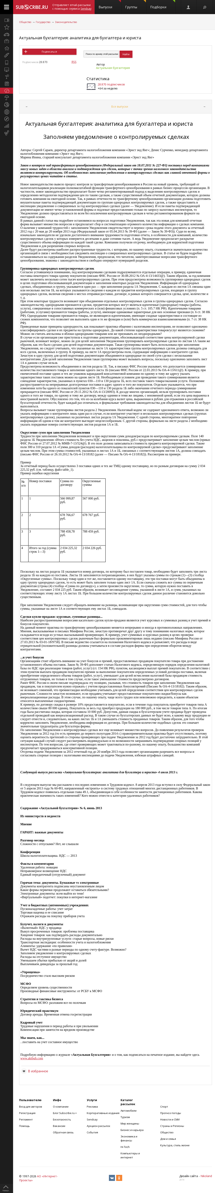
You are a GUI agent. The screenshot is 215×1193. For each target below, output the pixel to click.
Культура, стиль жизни (174, 1145)
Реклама (92, 1106)
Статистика (98, 78)
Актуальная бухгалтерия (113, 68)
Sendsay (92, 1119)
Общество (25, 22)
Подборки (162, 4)
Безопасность (62, 1119)
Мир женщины (130, 1123)
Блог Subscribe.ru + (65, 1113)
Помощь (24, 1126)
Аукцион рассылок (98, 1126)
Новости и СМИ (170, 1119)
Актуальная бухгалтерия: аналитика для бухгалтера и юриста (80, 37)
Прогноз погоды (170, 1113)
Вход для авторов (30, 1106)
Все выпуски (119, 106)
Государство (43, 22)
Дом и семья (168, 1139)
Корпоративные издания (103, 1113)
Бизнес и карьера (132, 1130)
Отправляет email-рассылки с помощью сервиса (71, 6)
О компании (60, 1106)
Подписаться (49, 51)
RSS (73, 62)
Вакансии (59, 1126)
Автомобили (128, 1110)
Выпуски (110, 4)
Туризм (125, 1117)
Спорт (164, 1106)
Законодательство (66, 22)
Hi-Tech (125, 1147)
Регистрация (27, 1113)
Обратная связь (63, 1132)
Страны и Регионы (172, 1126)
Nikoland (206, 1176)
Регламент (26, 1119)
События (92, 1132)
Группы (135, 4)
